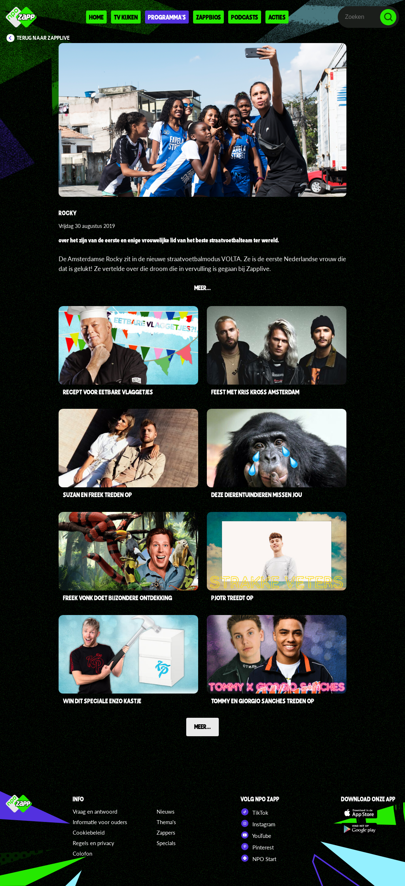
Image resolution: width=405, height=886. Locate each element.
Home (96, 17)
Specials (166, 843)
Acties (277, 17)
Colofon (82, 853)
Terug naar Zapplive (43, 38)
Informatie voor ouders (100, 822)
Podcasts (244, 17)
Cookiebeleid (89, 832)
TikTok (254, 811)
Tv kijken (126, 17)
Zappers (166, 832)
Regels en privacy (93, 843)
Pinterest (257, 846)
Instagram (257, 823)
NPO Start (258, 858)
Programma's (167, 17)
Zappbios (208, 17)
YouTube (255, 835)
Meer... (202, 726)
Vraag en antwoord (95, 811)
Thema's (166, 822)
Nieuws (166, 811)
